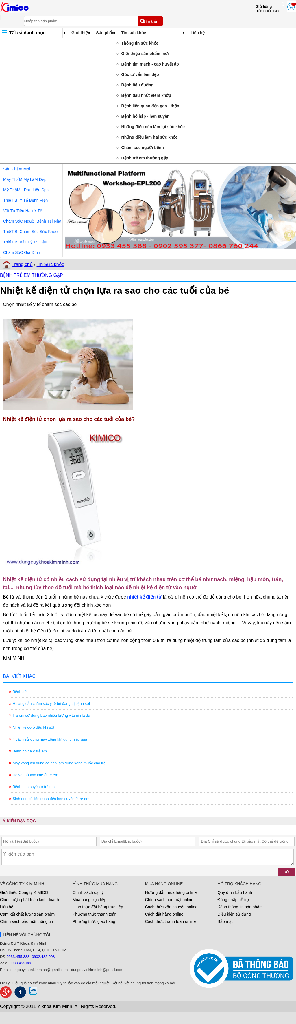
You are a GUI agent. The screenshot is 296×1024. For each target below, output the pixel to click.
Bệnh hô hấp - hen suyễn (145, 116)
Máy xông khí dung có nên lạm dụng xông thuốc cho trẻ (59, 763)
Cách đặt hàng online (164, 914)
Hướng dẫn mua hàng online (171, 892)
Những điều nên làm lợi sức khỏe (153, 126)
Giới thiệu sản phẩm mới (145, 53)
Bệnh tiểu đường (137, 85)
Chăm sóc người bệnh (142, 147)
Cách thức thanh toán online (170, 921)
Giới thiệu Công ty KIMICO (24, 892)
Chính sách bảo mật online (169, 899)
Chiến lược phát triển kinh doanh (29, 899)
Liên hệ (197, 32)
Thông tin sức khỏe (139, 43)
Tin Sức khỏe (50, 264)
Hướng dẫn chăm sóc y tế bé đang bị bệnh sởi (51, 703)
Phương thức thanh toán (94, 914)
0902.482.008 (43, 956)
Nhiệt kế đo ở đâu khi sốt (33, 727)
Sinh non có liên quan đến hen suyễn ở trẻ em (51, 798)
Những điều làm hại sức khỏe (149, 137)
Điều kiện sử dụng (234, 914)
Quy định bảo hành (235, 892)
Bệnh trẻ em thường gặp (145, 158)
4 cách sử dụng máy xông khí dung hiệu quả (50, 739)
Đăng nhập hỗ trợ (233, 899)
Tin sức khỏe (133, 32)
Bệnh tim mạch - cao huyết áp (150, 64)
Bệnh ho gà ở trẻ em (30, 751)
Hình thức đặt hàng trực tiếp (98, 907)
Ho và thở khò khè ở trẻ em (35, 775)
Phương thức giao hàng (94, 921)
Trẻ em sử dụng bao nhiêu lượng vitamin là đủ (51, 715)
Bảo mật (225, 921)
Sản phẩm (105, 32)
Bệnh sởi (20, 692)
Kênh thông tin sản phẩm (240, 907)
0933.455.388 (17, 956)
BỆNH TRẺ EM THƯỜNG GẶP (31, 275)
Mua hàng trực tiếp (89, 899)
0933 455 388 (21, 963)
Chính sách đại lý (88, 892)
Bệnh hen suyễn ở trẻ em (34, 787)
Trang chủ (22, 264)
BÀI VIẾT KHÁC (19, 676)
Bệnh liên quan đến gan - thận (150, 105)
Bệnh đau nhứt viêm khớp (146, 95)
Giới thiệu (80, 32)
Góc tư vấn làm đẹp (140, 74)
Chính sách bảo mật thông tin (26, 921)
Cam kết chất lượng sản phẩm (27, 914)
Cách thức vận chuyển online (171, 907)
